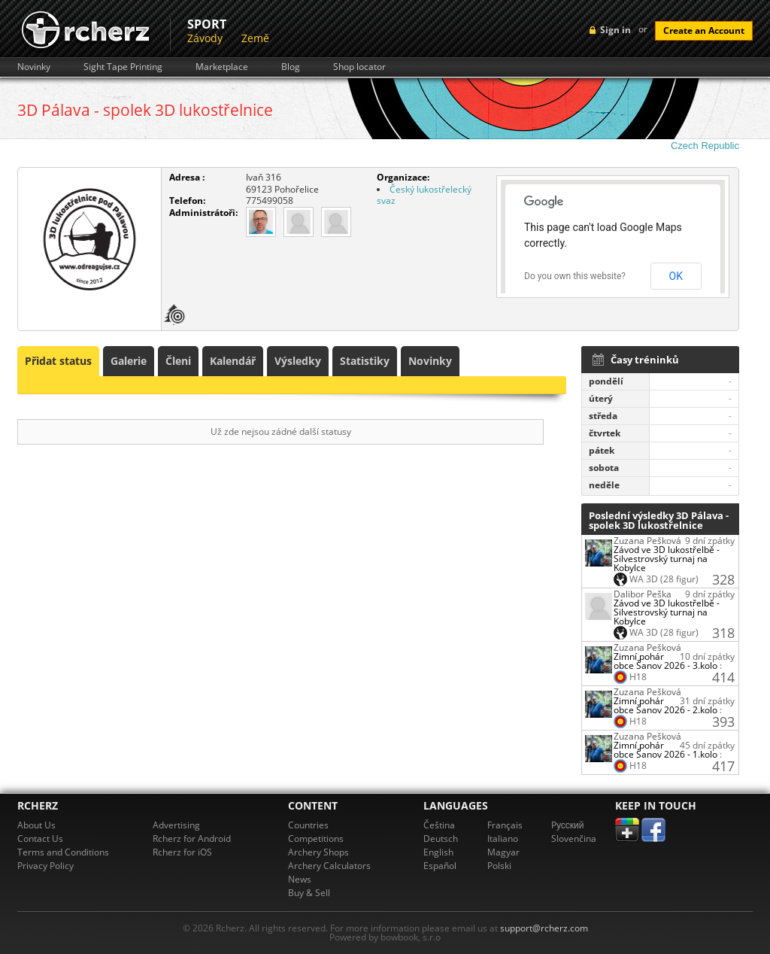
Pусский (567, 825)
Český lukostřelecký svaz (424, 195)
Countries (308, 825)
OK (676, 276)
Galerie (129, 361)
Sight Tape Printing (122, 66)
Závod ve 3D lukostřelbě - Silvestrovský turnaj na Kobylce (667, 558)
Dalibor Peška (642, 594)
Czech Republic (705, 145)
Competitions (316, 838)
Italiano (502, 838)
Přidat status (58, 361)
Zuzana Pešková (647, 540)
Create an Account (703, 30)
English (438, 852)
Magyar (503, 852)
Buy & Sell (309, 892)
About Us (36, 825)
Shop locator (359, 66)
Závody (205, 38)
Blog (290, 66)
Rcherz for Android (192, 838)
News (299, 879)
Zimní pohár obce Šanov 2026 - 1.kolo (665, 750)
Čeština (439, 825)
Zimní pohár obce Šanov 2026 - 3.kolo (665, 661)
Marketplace (222, 66)
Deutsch (440, 838)
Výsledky (297, 361)
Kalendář (233, 361)
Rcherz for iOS (182, 852)
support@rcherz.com (544, 928)
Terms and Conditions (63, 852)
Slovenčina (573, 838)
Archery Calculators (329, 865)
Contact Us (40, 838)
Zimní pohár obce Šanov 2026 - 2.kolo (665, 705)
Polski (499, 865)
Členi (178, 361)
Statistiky (365, 361)
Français (505, 825)
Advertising (176, 825)
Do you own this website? (575, 276)
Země (255, 38)
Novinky (33, 66)
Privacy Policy (45, 865)
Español (439, 865)
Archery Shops (318, 852)
